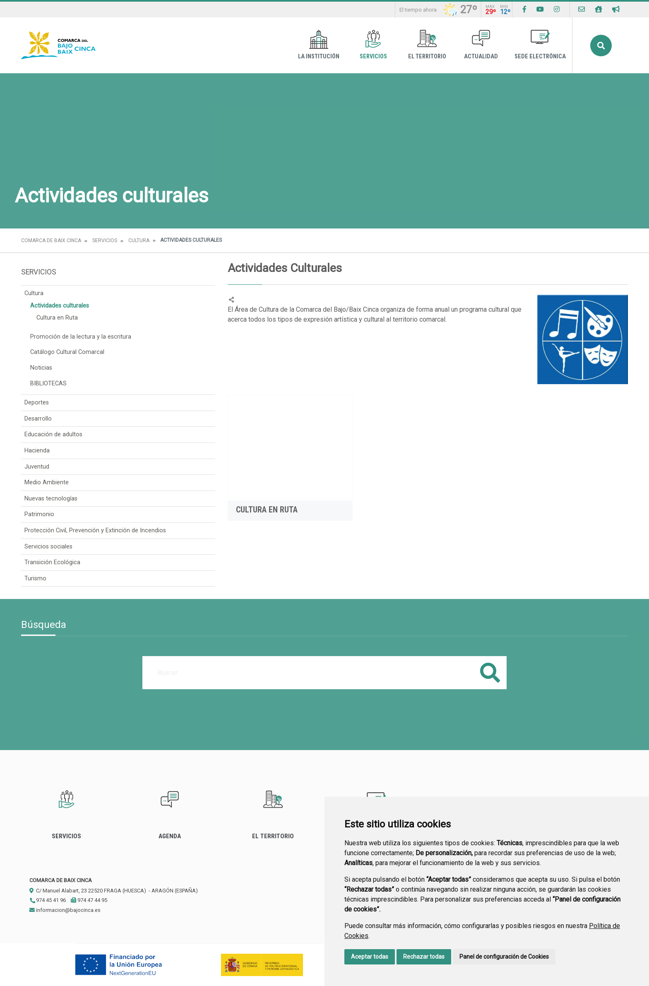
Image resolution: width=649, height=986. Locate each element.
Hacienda (37, 450)
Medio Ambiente (46, 482)
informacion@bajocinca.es (65, 910)
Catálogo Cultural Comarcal (67, 352)
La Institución (318, 45)
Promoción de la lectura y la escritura (80, 336)
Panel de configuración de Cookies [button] (504, 956)
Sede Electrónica (540, 45)
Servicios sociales (48, 546)
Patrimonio (39, 514)
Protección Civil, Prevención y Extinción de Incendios (95, 530)
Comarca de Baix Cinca (51, 240)
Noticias (41, 367)
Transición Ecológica (52, 562)
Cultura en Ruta (57, 317)
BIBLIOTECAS (48, 383)
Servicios (373, 45)
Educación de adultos (53, 434)
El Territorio (427, 45)
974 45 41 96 (47, 900)
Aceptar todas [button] (369, 956)
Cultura (138, 240)
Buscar (601, 45)
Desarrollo (38, 418)
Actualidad (481, 45)
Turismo (35, 578)
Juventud (36, 466)
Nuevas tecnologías (50, 498)
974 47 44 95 (89, 900)
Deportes (36, 402)
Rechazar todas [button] (424, 956)
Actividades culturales (59, 305)
